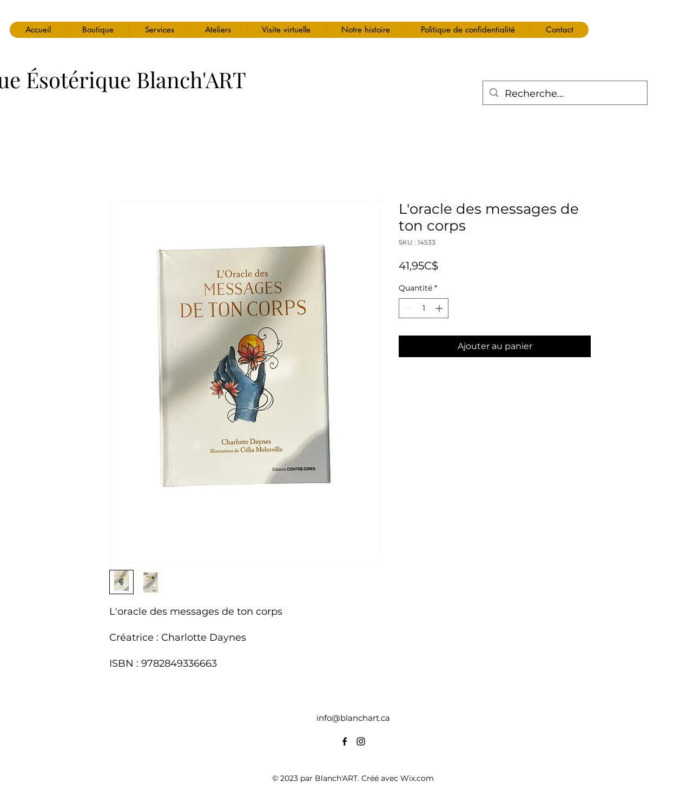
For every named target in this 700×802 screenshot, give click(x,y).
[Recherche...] (564, 94)
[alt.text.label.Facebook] (344, 741)
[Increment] (440, 308)
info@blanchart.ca (353, 718)
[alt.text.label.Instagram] (360, 741)
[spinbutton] (423, 308)
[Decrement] (407, 308)
